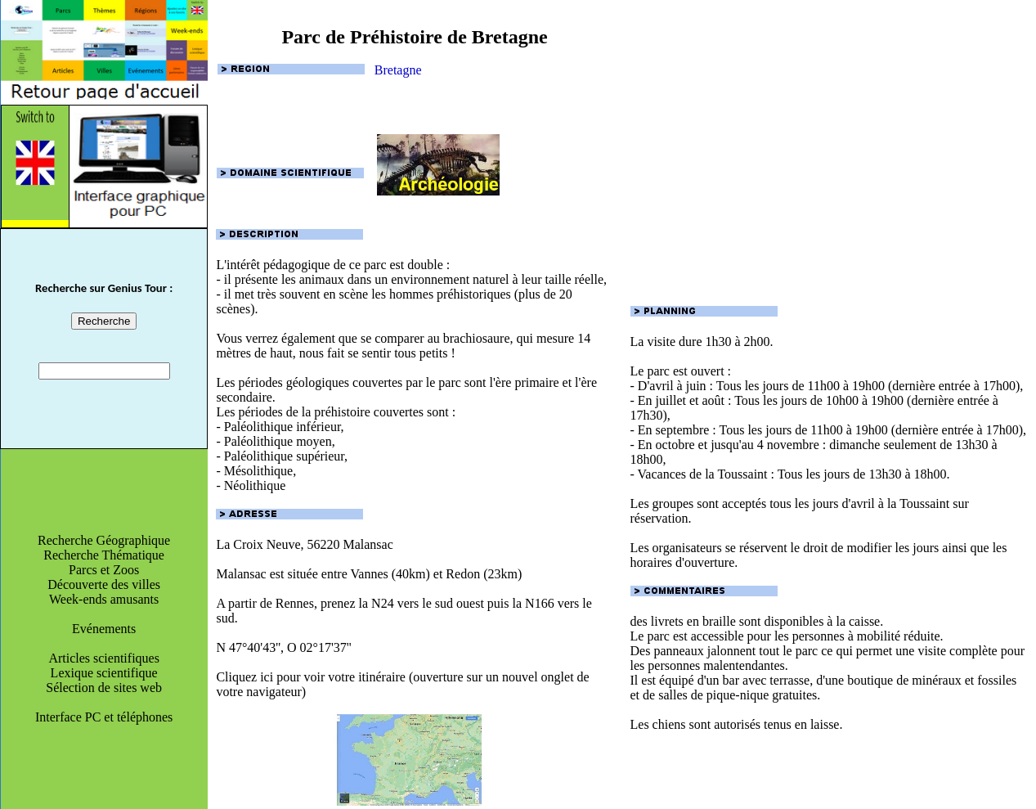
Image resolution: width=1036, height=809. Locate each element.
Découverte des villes (103, 584)
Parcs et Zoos (104, 570)
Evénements (104, 629)
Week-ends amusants (104, 599)
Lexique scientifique (104, 673)
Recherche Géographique (104, 540)
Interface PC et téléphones (104, 717)
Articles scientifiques (103, 658)
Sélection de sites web (104, 687)
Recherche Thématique (103, 555)
